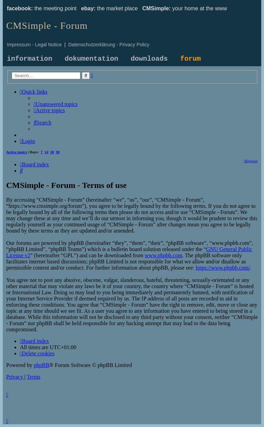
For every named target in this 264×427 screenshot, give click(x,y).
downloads (149, 59)
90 (58, 152)
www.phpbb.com (163, 255)
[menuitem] (56, 104)
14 (46, 152)
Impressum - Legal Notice (34, 44)
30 (52, 152)
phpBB (41, 365)
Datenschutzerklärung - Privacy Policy (109, 44)
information (29, 59)
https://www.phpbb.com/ (223, 268)
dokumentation (91, 59)
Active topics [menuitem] (16, 152)
